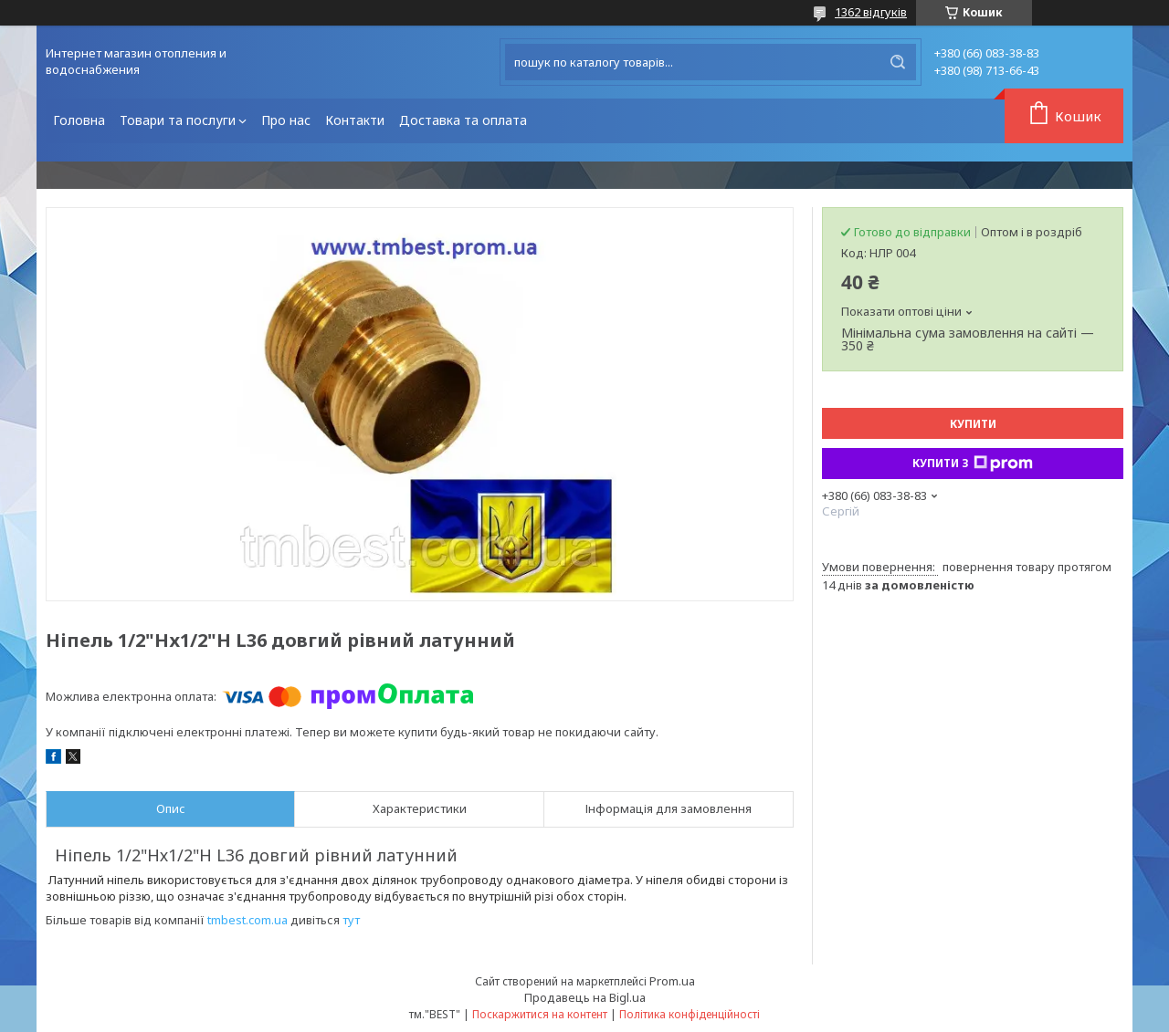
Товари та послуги (178, 120)
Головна (79, 120)
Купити (973, 424)
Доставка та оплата (463, 120)
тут (351, 920)
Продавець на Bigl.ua (585, 997)
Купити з (972, 463)
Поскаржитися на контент (539, 1014)
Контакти (354, 120)
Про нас (286, 120)
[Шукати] (897, 62)
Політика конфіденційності (689, 1014)
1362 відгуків (871, 12)
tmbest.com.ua (247, 920)
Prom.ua (672, 981)
